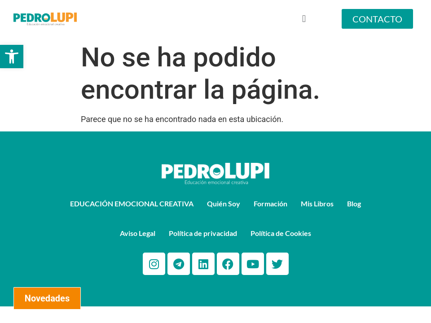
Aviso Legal (137, 233)
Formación (270, 203)
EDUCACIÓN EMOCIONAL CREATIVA (132, 203)
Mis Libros (317, 203)
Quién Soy (223, 203)
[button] (11, 56)
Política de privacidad (203, 233)
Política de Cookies (281, 233)
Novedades (47, 298)
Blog (354, 203)
